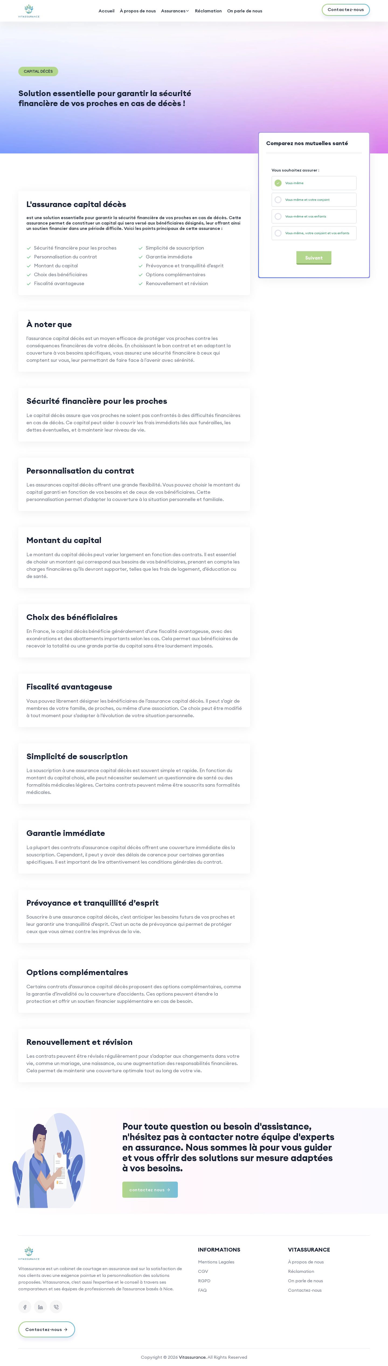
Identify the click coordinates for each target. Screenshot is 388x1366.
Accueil (107, 10)
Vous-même (294, 183)
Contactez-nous (305, 1290)
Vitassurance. (193, 1357)
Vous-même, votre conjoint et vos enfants (317, 233)
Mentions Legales (216, 1262)
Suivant (314, 258)
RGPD (204, 1280)
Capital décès (38, 71)
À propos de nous (138, 10)
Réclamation (208, 10)
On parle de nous (244, 10)
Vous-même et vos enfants (305, 216)
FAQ (202, 1290)
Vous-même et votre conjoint (307, 200)
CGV (203, 1271)
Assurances (175, 10)
